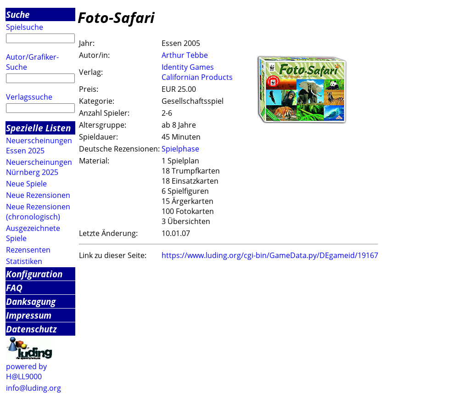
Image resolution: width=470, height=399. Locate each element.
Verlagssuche (29, 97)
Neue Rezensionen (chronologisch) (38, 212)
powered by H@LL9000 (26, 371)
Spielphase (180, 149)
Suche (18, 14)
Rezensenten (28, 250)
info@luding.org (33, 388)
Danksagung (31, 301)
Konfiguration (34, 274)
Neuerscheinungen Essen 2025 (39, 145)
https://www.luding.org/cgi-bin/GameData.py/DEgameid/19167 (270, 255)
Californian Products (197, 77)
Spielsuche (24, 27)
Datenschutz (31, 329)
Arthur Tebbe (185, 55)
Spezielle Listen (38, 128)
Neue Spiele (26, 184)
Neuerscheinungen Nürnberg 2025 (39, 167)
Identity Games (188, 67)
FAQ (14, 287)
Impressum (28, 315)
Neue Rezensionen (38, 195)
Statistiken (24, 261)
